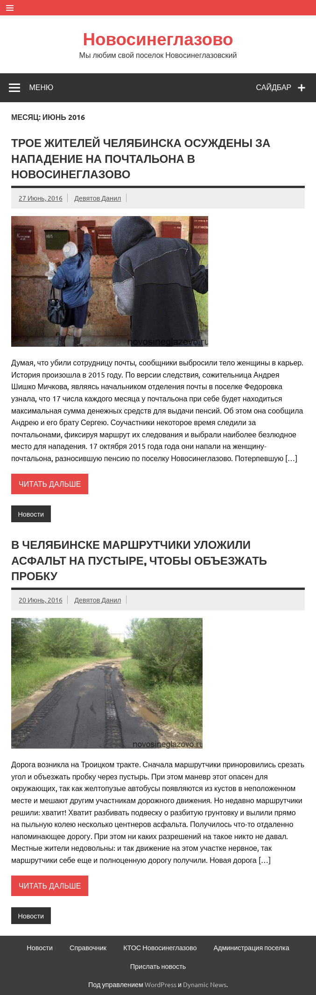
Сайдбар (274, 87)
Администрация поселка (251, 947)
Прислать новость (158, 966)
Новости (31, 514)
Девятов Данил (97, 198)
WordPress (160, 984)
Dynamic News (204, 984)
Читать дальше (50, 483)
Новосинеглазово (158, 39)
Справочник (88, 947)
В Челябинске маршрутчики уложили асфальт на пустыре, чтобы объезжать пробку (139, 560)
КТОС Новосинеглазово (160, 947)
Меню (41, 87)
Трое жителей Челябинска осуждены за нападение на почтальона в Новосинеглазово (140, 158)
